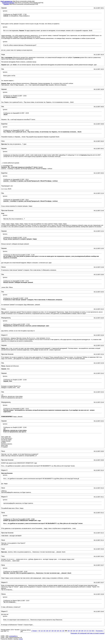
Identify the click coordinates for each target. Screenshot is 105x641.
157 (50, 630)
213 (90, 630)
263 (93, 630)
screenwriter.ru (13, 636)
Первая (34, 630)
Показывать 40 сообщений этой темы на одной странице (87, 633)
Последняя (99, 630)
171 (87, 630)
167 (77, 630)
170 (85, 630)
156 (47, 630)
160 (58, 630)
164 (69, 630)
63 (39, 630)
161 (60, 630)
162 (63, 630)
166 (74, 630)
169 (82, 630)
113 (42, 630)
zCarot (21, 639)
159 (55, 630)
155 (44, 630)
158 (52, 630)
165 (71, 630)
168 (79, 630)
